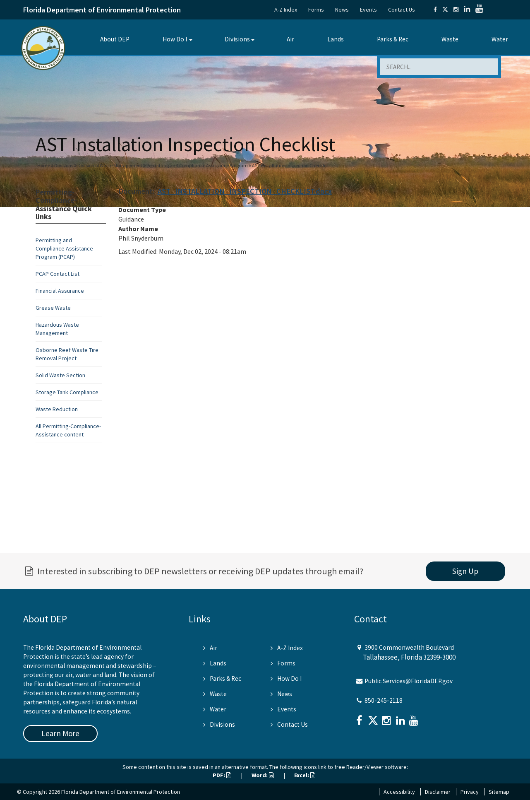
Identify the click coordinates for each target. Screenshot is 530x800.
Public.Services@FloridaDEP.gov (409, 681)
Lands (335, 39)
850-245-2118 (384, 700)
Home (43, 165)
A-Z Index (285, 9)
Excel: (304, 775)
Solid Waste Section (60, 375)
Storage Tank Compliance (67, 392)
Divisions (237, 39)
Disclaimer (438, 791)
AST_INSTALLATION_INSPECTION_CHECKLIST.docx (245, 191)
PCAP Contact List (57, 273)
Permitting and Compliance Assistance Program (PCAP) (64, 248)
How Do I (175, 39)
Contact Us (401, 9)
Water (500, 39)
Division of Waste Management (109, 165)
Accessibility (399, 791)
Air (290, 39)
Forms (316, 9)
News (342, 9)
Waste (449, 39)
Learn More (60, 733)
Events (368, 9)
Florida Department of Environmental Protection (102, 9)
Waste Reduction (57, 409)
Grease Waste (53, 307)
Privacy (469, 791)
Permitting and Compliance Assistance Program (197, 165)
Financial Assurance (60, 290)
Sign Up (465, 571)
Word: (263, 775)
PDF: (222, 775)
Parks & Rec (392, 39)
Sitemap (499, 791)
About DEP (115, 39)
